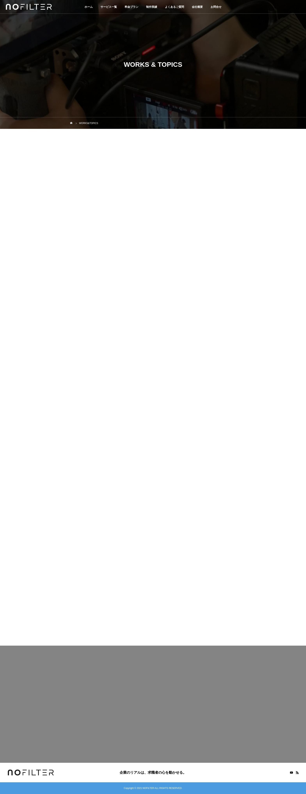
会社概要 (197, 6)
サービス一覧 (109, 6)
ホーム (89, 6)
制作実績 (151, 6)
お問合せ (216, 6)
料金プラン (131, 6)
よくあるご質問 (174, 6)
